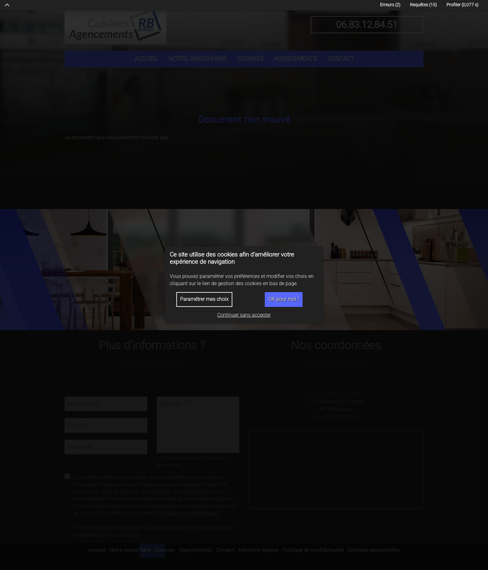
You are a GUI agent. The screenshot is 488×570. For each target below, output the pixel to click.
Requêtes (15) (423, 5)
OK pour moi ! (284, 299)
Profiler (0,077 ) (462, 5)
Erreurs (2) (390, 5)
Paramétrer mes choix (204, 299)
